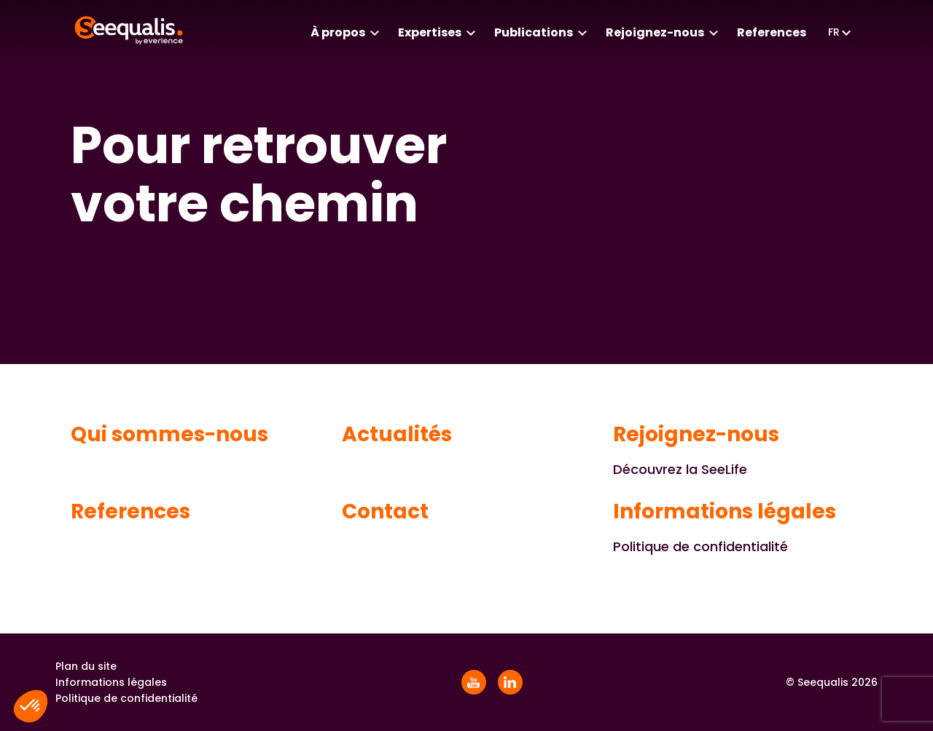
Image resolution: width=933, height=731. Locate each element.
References (771, 32)
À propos (338, 32)
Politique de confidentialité (700, 546)
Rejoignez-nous (655, 32)
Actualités (397, 435)
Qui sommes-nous (169, 435)
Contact (385, 512)
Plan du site (86, 666)
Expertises (429, 32)
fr (834, 32)
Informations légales (724, 512)
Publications (533, 32)
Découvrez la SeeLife (680, 469)
